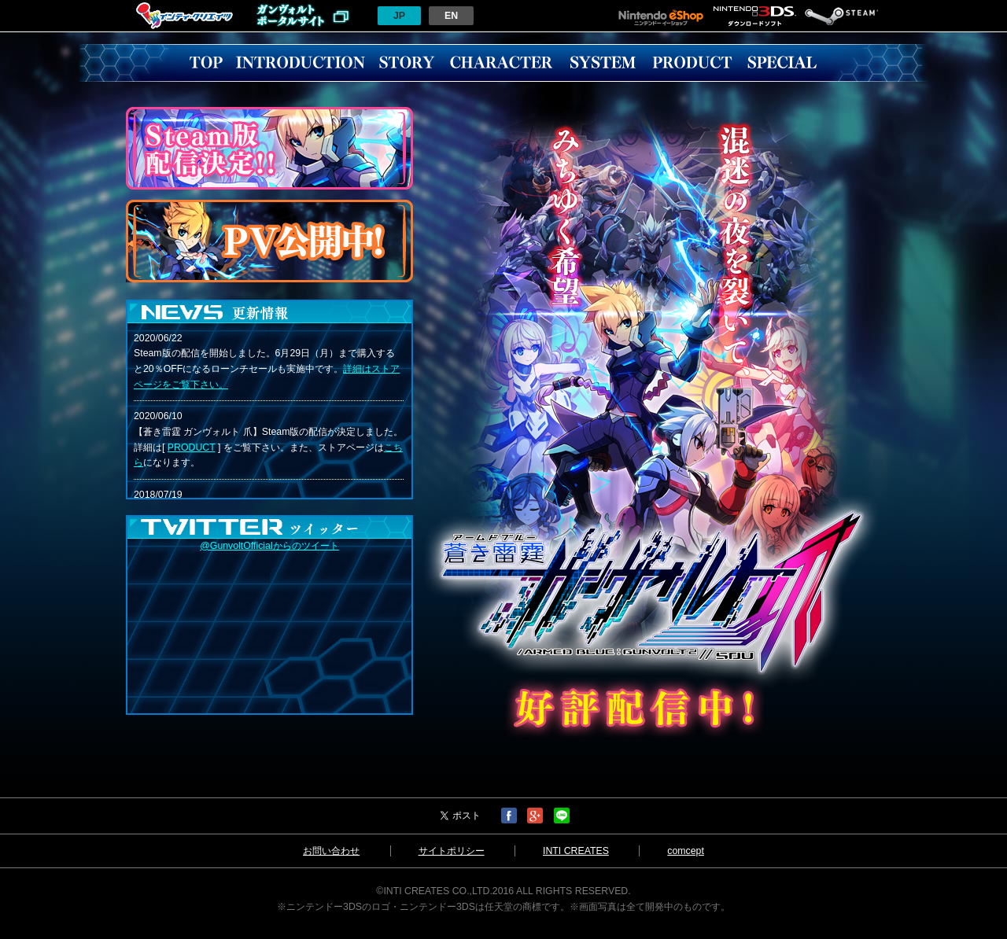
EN (451, 15)
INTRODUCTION (300, 63)
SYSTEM (602, 63)
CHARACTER (501, 63)
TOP (206, 63)
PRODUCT (692, 63)
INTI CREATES (576, 850)
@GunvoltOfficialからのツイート (269, 545)
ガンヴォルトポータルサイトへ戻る (303, 15)
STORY (406, 63)
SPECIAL (782, 63)
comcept (685, 850)
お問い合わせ (331, 850)
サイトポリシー (452, 850)
